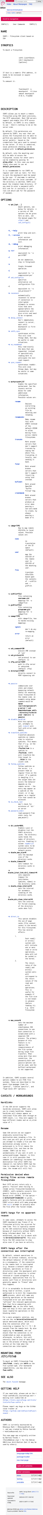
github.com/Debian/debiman (29, 1509)
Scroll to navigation (10, 19)
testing (19, 1479)
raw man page (22, 1460)
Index (9, 4)
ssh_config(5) (24, 222)
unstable (20, 1482)
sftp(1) (21, 220)
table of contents (24, 1466)
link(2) (26, 726)
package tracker (23, 1457)
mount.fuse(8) (12, 1382)
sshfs (13, 13)
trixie (8, 13)
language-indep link (25, 1453)
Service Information (15, 10)
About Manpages (20, 4)
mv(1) (9, 1204)
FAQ (30, 4)
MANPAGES (10, 1)
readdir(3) (29, 843)
